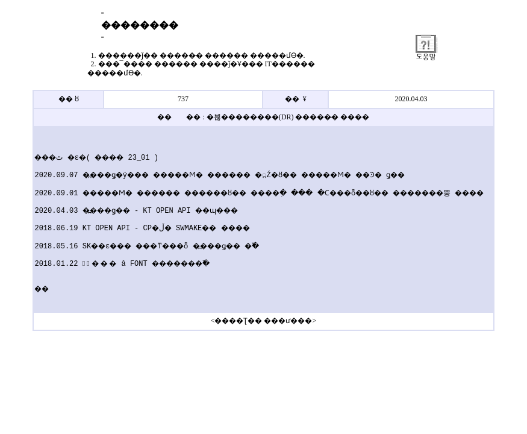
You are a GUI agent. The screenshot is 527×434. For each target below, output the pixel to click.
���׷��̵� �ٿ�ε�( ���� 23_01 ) (87, 158)
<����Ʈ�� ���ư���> (264, 320)
